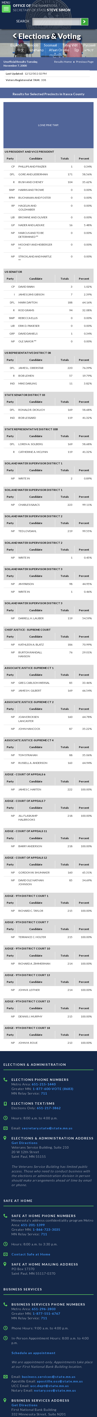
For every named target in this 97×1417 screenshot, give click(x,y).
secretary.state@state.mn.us (47, 1128)
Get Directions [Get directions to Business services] (24, 1405)
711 (44, 1093)
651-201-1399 (33, 1225)
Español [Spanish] (16, 45)
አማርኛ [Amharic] (89, 50)
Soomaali (50, 45)
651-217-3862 (49, 1108)
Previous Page (85, 61)
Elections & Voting (46, 36)
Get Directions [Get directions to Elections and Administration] (24, 1143)
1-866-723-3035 (46, 1229)
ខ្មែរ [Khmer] (77, 50)
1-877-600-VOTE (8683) (53, 1089)
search (22, 21)
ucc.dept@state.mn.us (49, 1386)
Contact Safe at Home (30, 1254)
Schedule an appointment (33, 1353)
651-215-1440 (44, 1084)
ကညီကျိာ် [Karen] (55, 55)
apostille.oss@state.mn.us (59, 1381)
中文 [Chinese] (20, 50)
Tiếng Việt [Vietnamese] (70, 45)
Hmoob (33, 45)
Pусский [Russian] (89, 45)
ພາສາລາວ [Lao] (36, 50)
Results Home (63, 61)
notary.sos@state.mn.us (54, 1390)
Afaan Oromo (59, 50)
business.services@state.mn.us (48, 1377)
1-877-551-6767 (46, 1313)
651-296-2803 (44, 1309)
